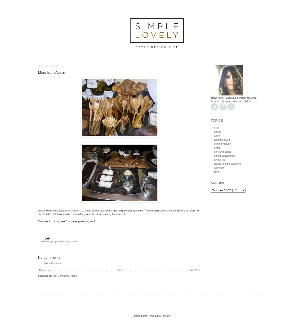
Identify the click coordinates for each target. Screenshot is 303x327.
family (217, 135)
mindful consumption (225, 156)
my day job (219, 160)
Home (120, 270)
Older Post (194, 270)
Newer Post (45, 270)
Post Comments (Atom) (64, 276)
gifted (57, 241)
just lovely (65, 241)
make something (222, 152)
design (50, 241)
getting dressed (222, 139)
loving (217, 147)
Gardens (76, 210)
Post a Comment (52, 263)
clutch (55, 214)
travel (74, 241)
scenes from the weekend (227, 164)
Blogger (166, 316)
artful (216, 127)
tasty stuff (219, 168)
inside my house (222, 143)
